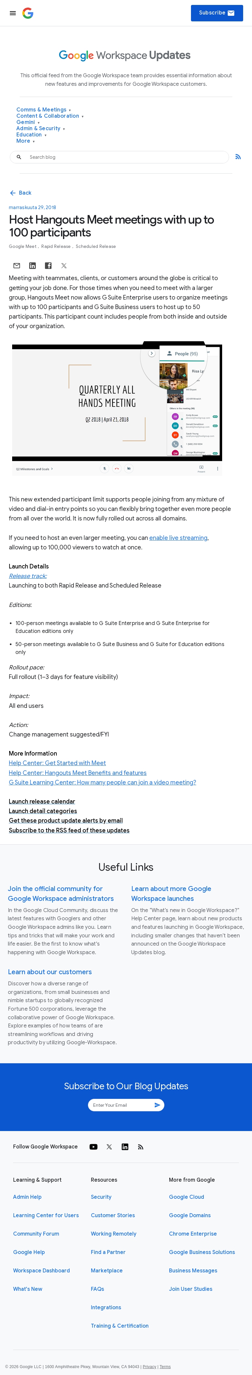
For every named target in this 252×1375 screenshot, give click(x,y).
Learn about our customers (50, 972)
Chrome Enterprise (193, 1234)
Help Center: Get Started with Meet (57, 763)
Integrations (106, 1307)
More (25, 141)
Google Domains (190, 1215)
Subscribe (217, 13)
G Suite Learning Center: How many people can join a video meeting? (102, 782)
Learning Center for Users (46, 1215)
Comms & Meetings (43, 110)
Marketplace (107, 1270)
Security (101, 1197)
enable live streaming (178, 538)
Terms (165, 1366)
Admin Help (27, 1197)
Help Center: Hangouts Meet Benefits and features (78, 773)
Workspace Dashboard (41, 1270)
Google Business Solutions (202, 1252)
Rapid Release (56, 246)
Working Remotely (113, 1234)
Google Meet (23, 246)
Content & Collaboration (50, 116)
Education (31, 135)
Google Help (29, 1252)
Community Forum (36, 1234)
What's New (27, 1289)
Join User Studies (190, 1289)
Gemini (28, 122)
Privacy (149, 1366)
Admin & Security (40, 129)
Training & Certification (120, 1326)
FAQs (97, 1289)
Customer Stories (113, 1215)
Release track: (28, 576)
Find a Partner (108, 1252)
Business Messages (193, 1270)
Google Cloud (186, 1197)
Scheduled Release (96, 246)
